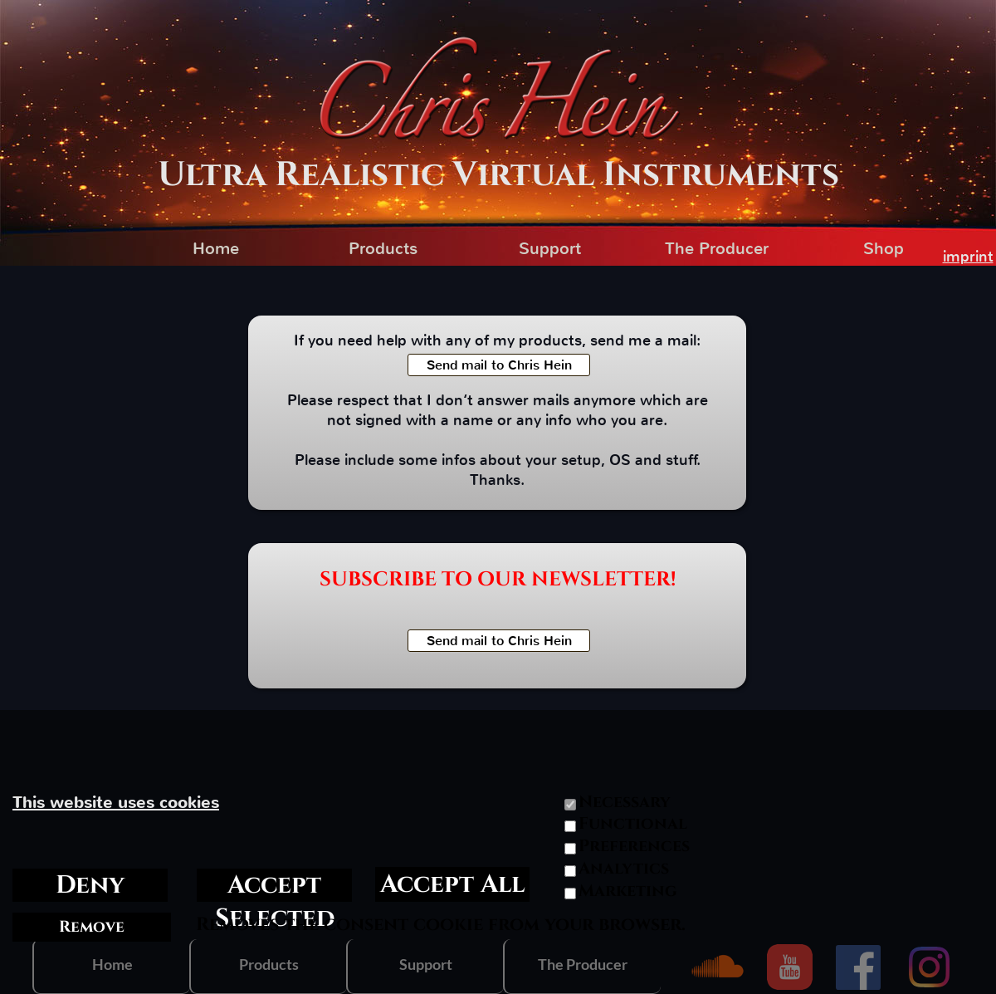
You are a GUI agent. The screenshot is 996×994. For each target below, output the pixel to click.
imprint (968, 257)
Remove (91, 927)
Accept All (452, 884)
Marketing (628, 891)
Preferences (634, 846)
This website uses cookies (115, 802)
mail (681, 340)
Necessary (625, 802)
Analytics (624, 868)
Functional (633, 824)
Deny (90, 885)
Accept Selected (274, 885)
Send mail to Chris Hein (499, 365)
